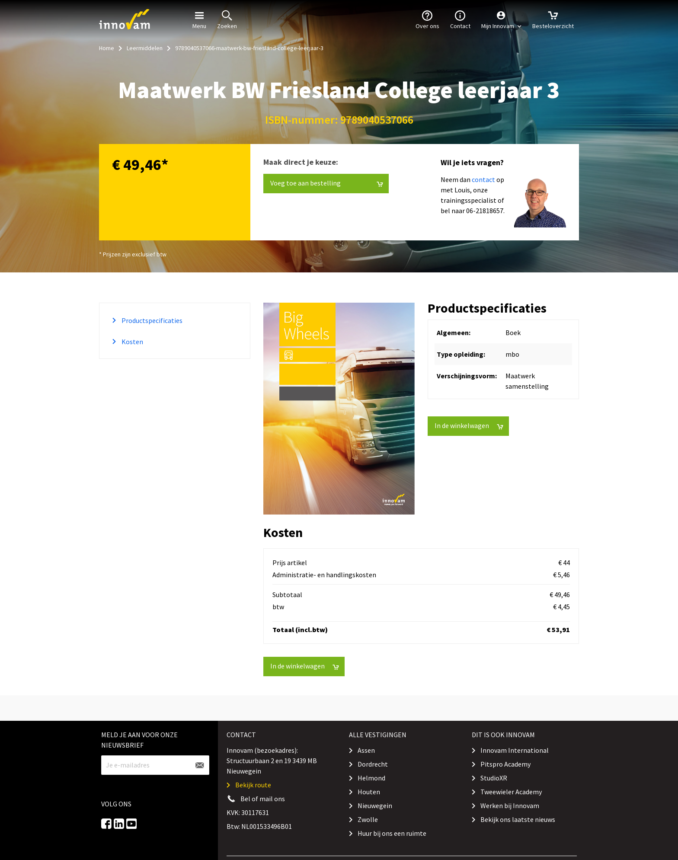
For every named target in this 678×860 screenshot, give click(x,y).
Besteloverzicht (553, 19)
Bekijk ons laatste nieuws (517, 819)
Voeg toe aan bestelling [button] (326, 183)
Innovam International (514, 750)
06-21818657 (484, 210)
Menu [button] (199, 19)
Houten (369, 791)
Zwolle (368, 819)
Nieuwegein (375, 805)
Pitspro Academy (505, 764)
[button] (501, 19)
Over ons (427, 19)
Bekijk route (253, 784)
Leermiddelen (145, 48)
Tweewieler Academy (511, 791)
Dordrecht (373, 764)
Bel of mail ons (262, 798)
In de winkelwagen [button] (469, 425)
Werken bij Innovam (509, 805)
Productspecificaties (151, 320)
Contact (460, 19)
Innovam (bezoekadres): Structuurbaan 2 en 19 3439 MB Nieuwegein (272, 760)
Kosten (131, 341)
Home (106, 48)
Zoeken (227, 19)
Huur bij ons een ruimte (392, 833)
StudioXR (493, 778)
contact (483, 179)
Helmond (371, 778)
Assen (366, 750)
